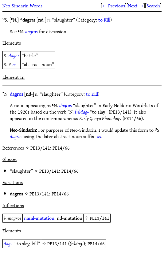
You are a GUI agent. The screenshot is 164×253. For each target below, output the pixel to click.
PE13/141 (49, 171)
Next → (135, 5)
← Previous (113, 5)
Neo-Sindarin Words (22, 5)
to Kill (104, 19)
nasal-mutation (39, 218)
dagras (16, 136)
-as (14, 64)
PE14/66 (70, 171)
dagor (14, 55)
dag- (8, 243)
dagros (31, 31)
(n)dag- (82, 111)
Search (153, 5)
